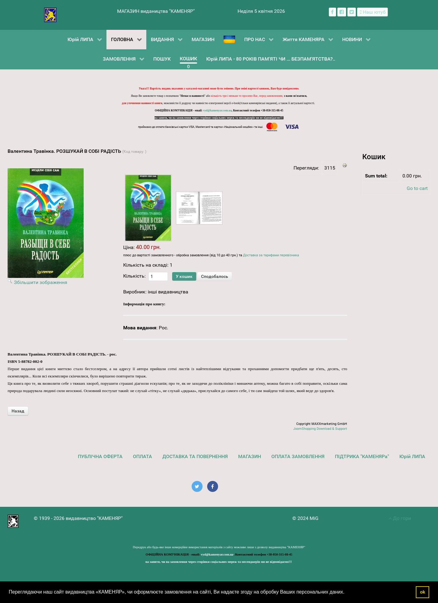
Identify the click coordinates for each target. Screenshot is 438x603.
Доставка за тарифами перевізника (271, 255)
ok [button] (422, 592)
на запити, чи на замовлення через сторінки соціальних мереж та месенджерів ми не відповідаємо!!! (219, 117)
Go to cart (417, 188)
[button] (347, 593)
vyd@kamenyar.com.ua (217, 110)
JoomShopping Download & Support (320, 429)
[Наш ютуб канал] (372, 12)
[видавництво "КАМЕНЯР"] (50, 14)
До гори (400, 518)
